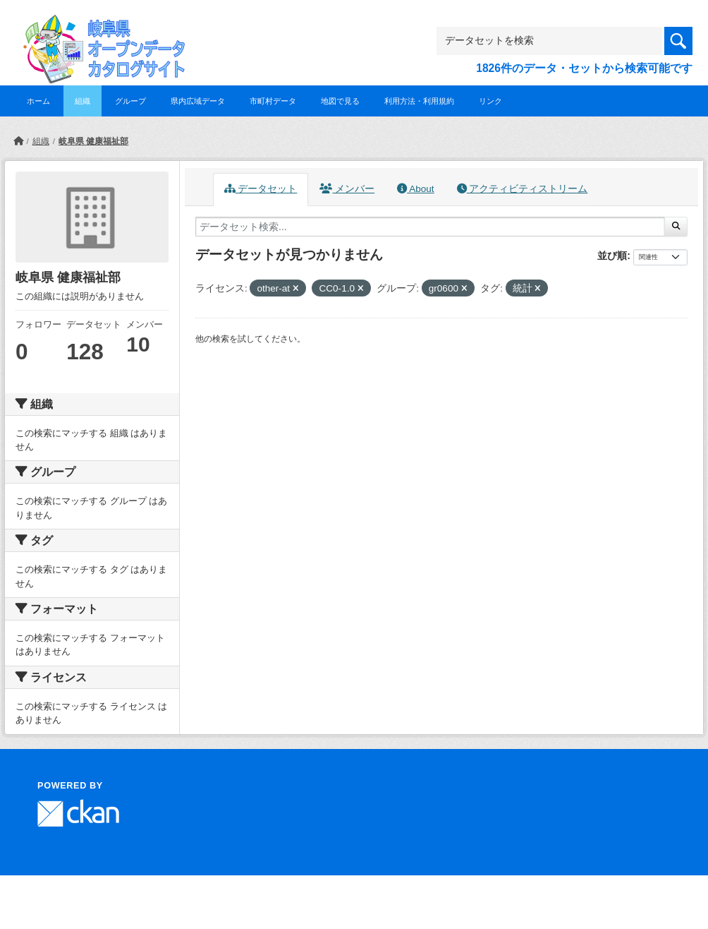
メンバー (346, 189)
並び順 (612, 255)
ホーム (38, 101)
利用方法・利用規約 (419, 101)
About (415, 189)
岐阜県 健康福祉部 (93, 141)
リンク (490, 101)
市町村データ (273, 101)
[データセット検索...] (430, 226)
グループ (130, 101)
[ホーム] (18, 141)
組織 (82, 101)
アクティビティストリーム (522, 189)
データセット (261, 189)
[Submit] (676, 226)
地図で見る (340, 101)
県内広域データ (198, 101)
